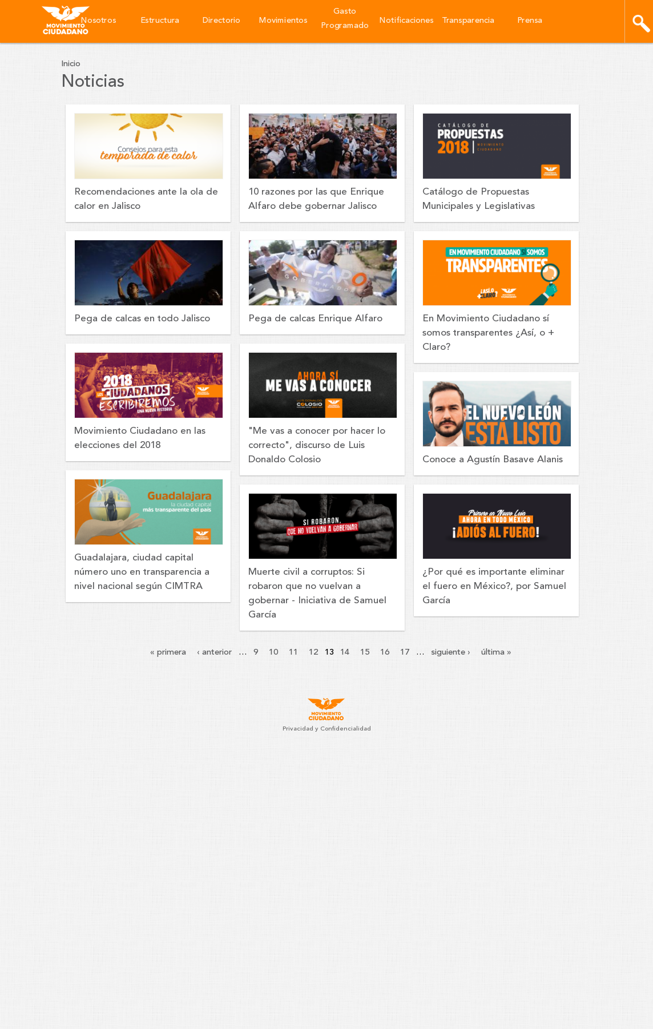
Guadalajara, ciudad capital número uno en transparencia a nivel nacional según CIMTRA (141, 572)
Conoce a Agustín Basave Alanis (492, 460)
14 (344, 652)
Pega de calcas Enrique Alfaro (315, 319)
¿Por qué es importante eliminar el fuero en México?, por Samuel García (494, 586)
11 (293, 652)
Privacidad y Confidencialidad (327, 729)
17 (404, 652)
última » (496, 652)
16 (384, 652)
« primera (168, 652)
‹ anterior (214, 652)
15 (364, 652)
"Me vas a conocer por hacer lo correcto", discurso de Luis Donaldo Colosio (316, 445)
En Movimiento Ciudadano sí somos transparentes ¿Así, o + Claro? (488, 333)
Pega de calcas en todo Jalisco (142, 319)
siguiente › (450, 652)
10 (273, 652)
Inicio (70, 64)
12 (313, 652)
